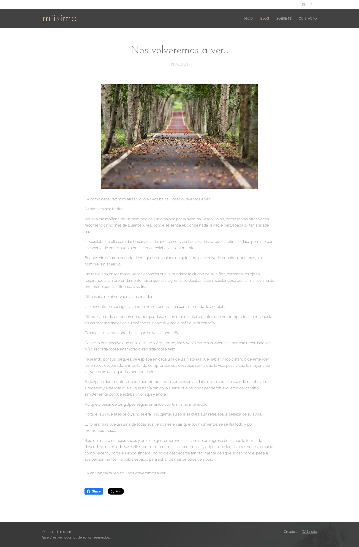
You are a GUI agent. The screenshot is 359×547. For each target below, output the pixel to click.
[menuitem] (243, 18)
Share (94, 491)
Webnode (309, 531)
